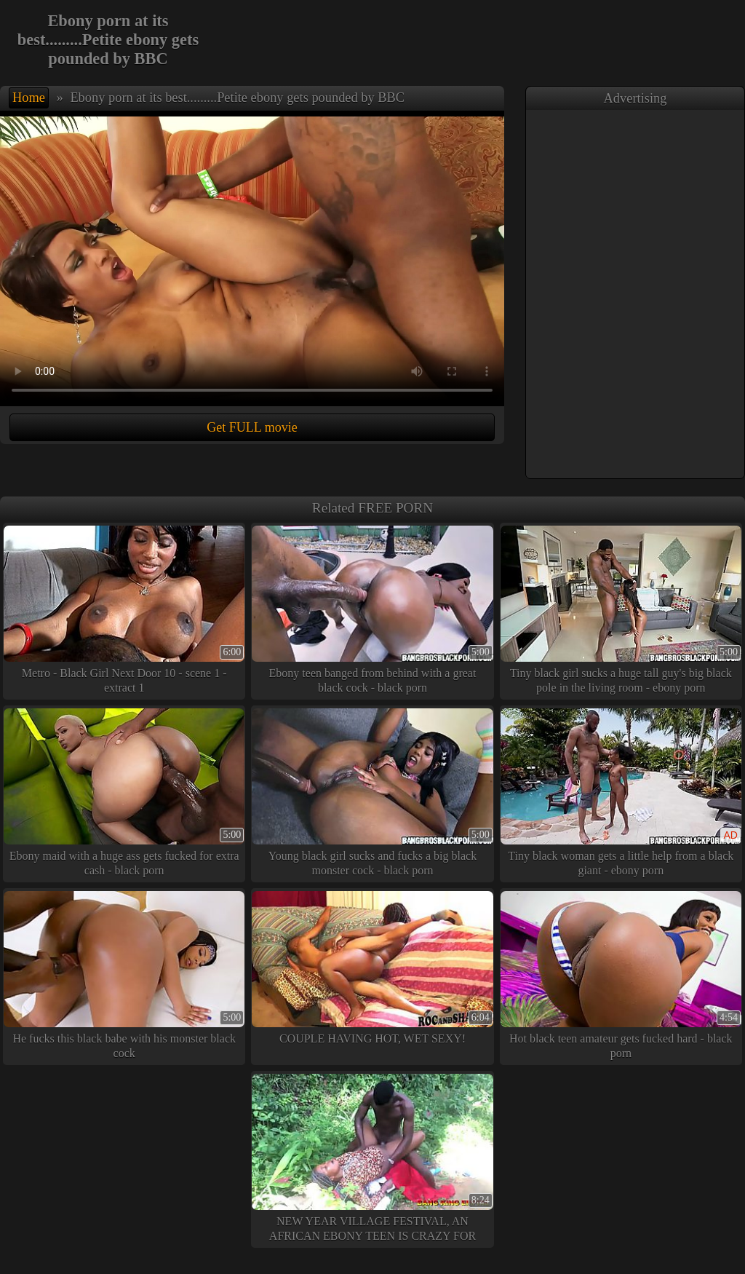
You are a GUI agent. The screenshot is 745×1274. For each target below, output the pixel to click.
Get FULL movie (252, 427)
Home (28, 97)
